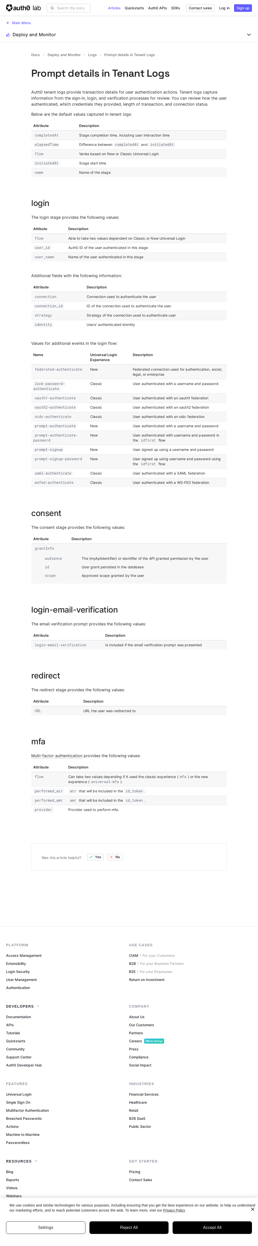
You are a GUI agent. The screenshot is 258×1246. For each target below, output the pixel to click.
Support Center (18, 1057)
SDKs (175, 8)
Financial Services (144, 1094)
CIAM (152, 955)
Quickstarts (134, 8)
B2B (156, 963)
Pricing (134, 1172)
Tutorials (13, 1033)
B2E (150, 971)
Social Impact (140, 1065)
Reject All (129, 1231)
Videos (12, 1188)
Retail (133, 1110)
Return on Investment (147, 979)
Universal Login (18, 1094)
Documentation (18, 1017)
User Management (21, 979)
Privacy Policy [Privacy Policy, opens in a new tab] (174, 1214)
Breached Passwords (24, 1118)
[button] (224, 8)
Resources (19, 1161)
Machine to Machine (23, 1134)
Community (15, 1049)
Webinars (14, 1196)
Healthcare (138, 1102)
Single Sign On (18, 1102)
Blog (9, 1172)
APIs (10, 1025)
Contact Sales (140, 1180)
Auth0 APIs (157, 8)
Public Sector (140, 1126)
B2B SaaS (137, 1118)
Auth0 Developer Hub (24, 1065)
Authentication (18, 987)
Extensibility (16, 963)
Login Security (18, 971)
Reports (12, 1180)
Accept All (212, 1231)
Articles (114, 8)
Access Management (24, 955)
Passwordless (18, 1142)
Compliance (138, 1057)
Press (134, 1049)
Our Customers (141, 1025)
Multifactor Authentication (27, 1110)
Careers (146, 1041)
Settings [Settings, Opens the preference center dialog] (45, 1231)
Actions (12, 1126)
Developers (20, 1006)
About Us (137, 1017)
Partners (136, 1033)
